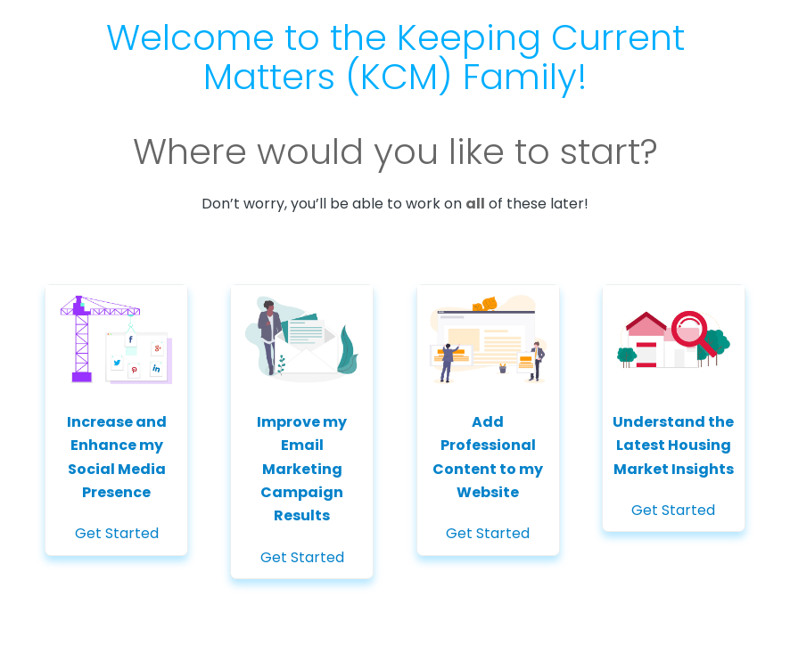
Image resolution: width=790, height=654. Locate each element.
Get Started (116, 414)
